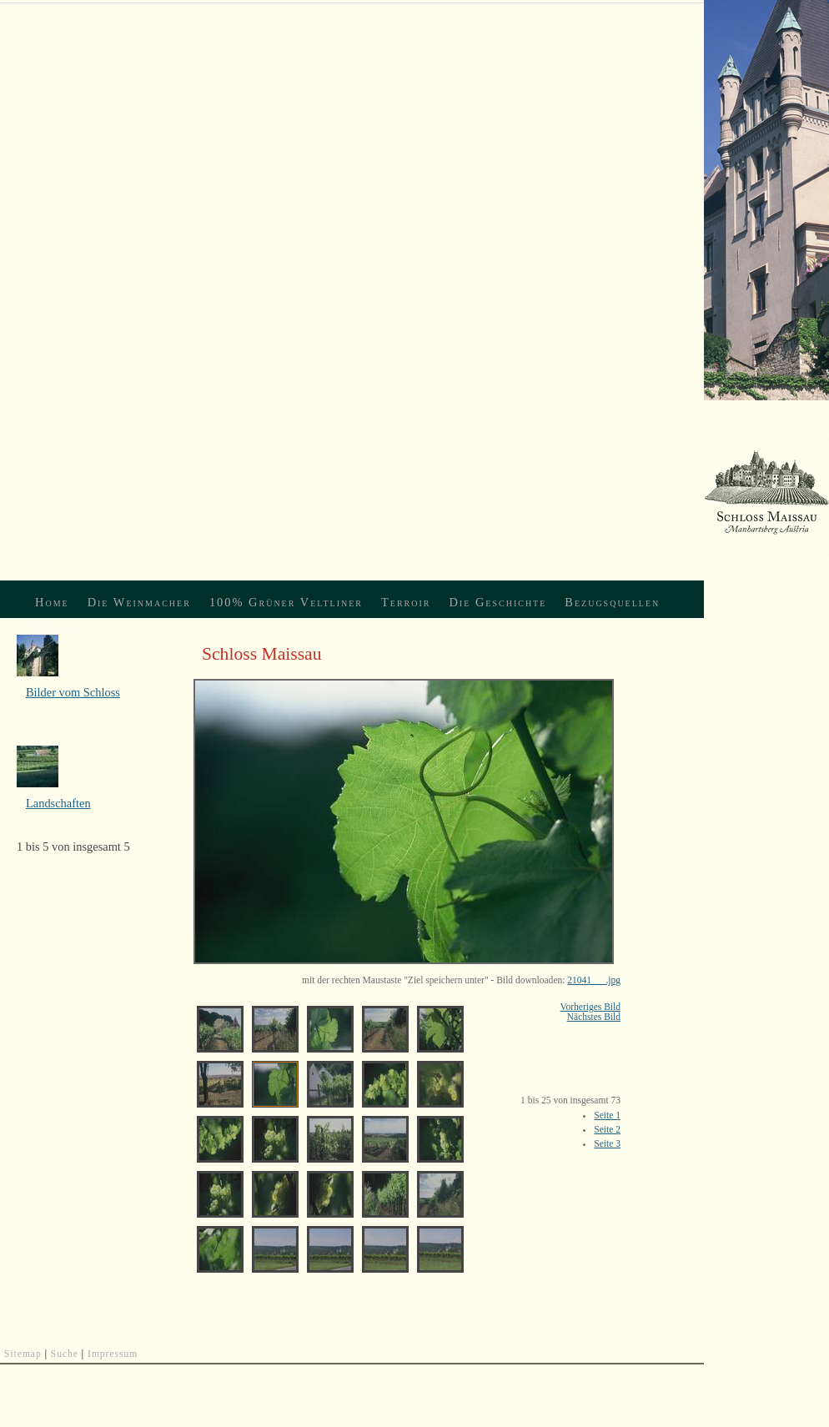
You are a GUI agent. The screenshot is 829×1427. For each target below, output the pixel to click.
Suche (64, 1354)
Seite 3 (607, 1143)
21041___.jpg (593, 980)
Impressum (113, 1354)
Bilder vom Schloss (73, 692)
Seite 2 (607, 1129)
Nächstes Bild (593, 1017)
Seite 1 (607, 1115)
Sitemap (23, 1354)
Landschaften (58, 803)
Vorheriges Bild (590, 1007)
